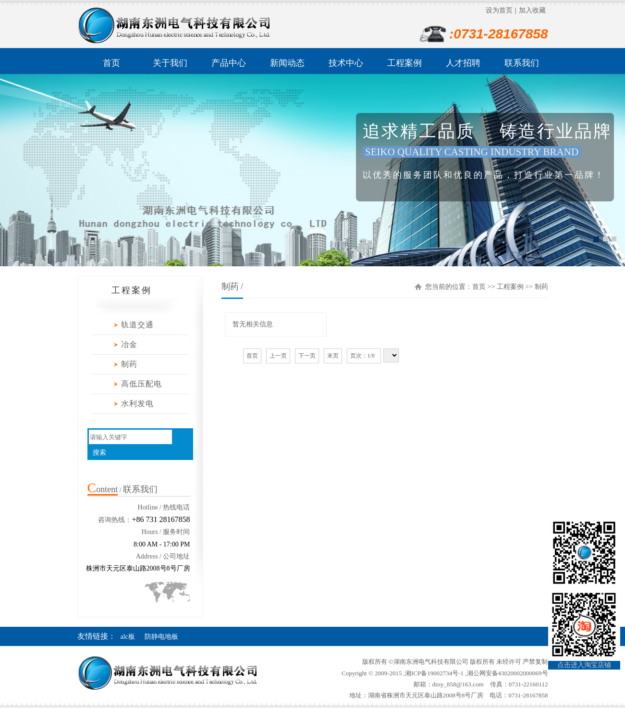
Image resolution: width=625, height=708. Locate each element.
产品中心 (228, 63)
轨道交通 (137, 325)
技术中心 (346, 63)
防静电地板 (161, 636)
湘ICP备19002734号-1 (434, 673)
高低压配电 (141, 384)
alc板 (128, 636)
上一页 (278, 355)
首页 (111, 63)
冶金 (129, 344)
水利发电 (137, 403)
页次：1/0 (364, 355)
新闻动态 (287, 63)
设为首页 (499, 10)
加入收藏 (532, 10)
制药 (129, 364)
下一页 (307, 355)
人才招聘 (463, 63)
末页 (333, 355)
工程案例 (404, 63)
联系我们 (521, 63)
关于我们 (170, 63)
